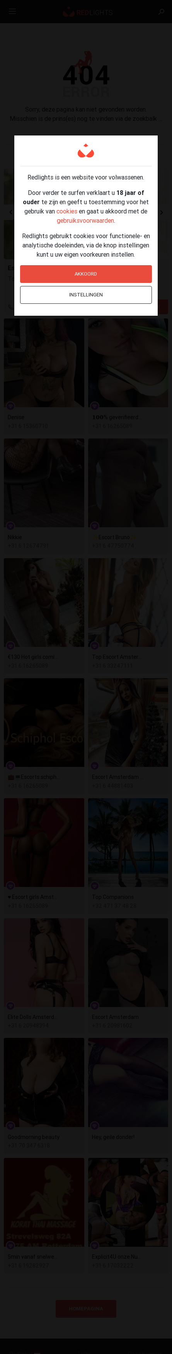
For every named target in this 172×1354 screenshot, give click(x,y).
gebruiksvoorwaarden (85, 220)
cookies (66, 211)
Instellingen (86, 294)
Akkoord (86, 274)
